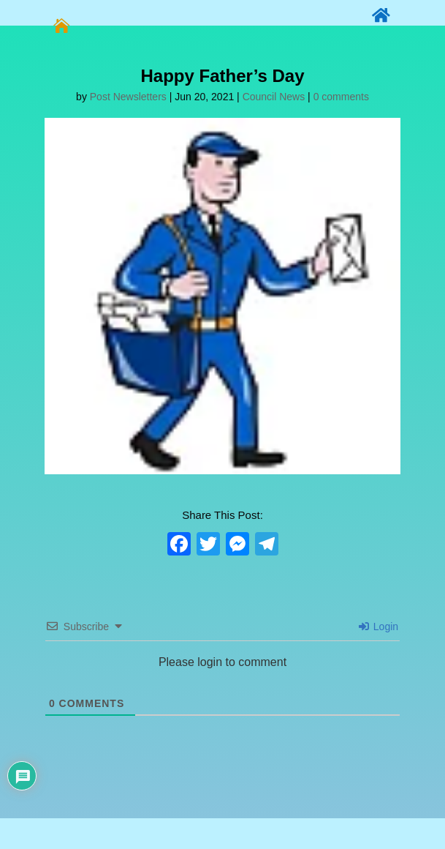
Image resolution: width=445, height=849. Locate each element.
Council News (274, 96)
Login (378, 626)
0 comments (341, 96)
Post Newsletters (128, 96)
